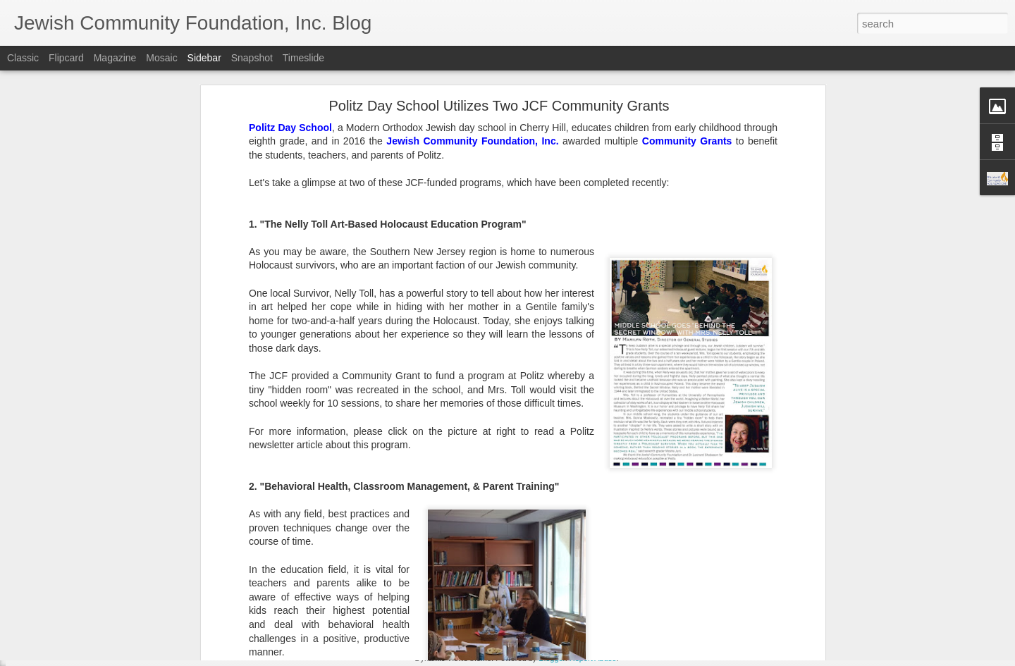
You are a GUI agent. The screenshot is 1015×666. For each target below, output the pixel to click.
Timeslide (303, 57)
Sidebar (204, 57)
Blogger (552, 658)
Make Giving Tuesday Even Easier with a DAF (121, 593)
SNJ (431, 566)
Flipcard (66, 57)
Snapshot (252, 57)
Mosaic (161, 57)
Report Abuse (593, 658)
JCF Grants (392, 566)
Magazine (115, 57)
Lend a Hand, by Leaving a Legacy (100, 562)
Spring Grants (476, 566)
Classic (23, 57)
